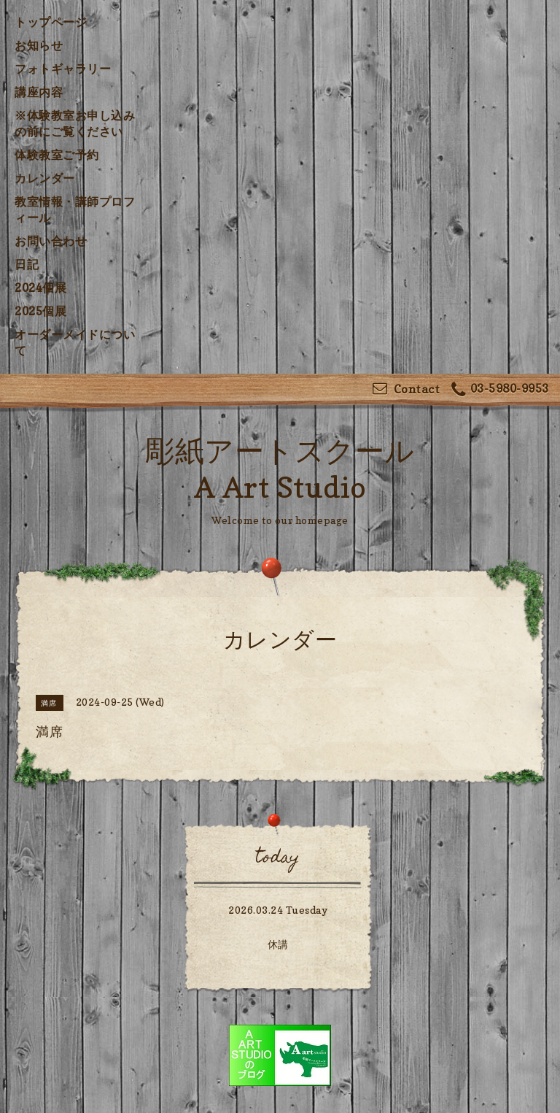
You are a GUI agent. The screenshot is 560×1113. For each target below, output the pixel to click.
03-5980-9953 (500, 390)
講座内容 (39, 92)
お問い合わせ (51, 241)
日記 (27, 264)
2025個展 (40, 311)
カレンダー (45, 178)
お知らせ (39, 45)
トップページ (51, 22)
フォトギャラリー (63, 68)
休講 (278, 944)
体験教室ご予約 (57, 154)
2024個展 (40, 287)
